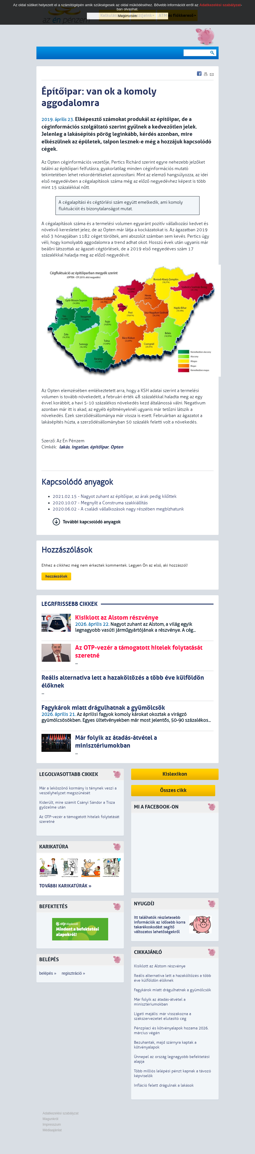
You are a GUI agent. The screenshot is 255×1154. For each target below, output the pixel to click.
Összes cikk (173, 790)
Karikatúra (53, 847)
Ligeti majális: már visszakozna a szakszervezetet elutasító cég (162, 1016)
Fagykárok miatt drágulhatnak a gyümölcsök (172, 990)
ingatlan (79, 447)
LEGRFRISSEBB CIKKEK (69, 604)
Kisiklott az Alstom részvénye (160, 966)
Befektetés (53, 907)
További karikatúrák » (65, 886)
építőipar (99, 447)
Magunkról (50, 1119)
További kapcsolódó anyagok (92, 522)
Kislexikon (175, 774)
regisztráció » (73, 973)
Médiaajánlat (52, 1130)
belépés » (47, 973)
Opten (116, 447)
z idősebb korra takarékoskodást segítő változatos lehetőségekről (159, 927)
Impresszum (52, 1124)
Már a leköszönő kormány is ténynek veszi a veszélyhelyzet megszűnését (78, 790)
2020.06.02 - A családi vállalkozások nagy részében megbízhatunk (118, 509)
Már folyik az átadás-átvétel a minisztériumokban (160, 1002)
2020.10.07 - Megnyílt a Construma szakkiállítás (100, 502)
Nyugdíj (144, 904)
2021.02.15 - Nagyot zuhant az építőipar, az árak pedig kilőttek (115, 496)
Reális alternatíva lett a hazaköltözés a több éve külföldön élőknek (172, 978)
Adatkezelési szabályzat (60, 1113)
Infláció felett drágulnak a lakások (164, 1085)
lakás (64, 447)
